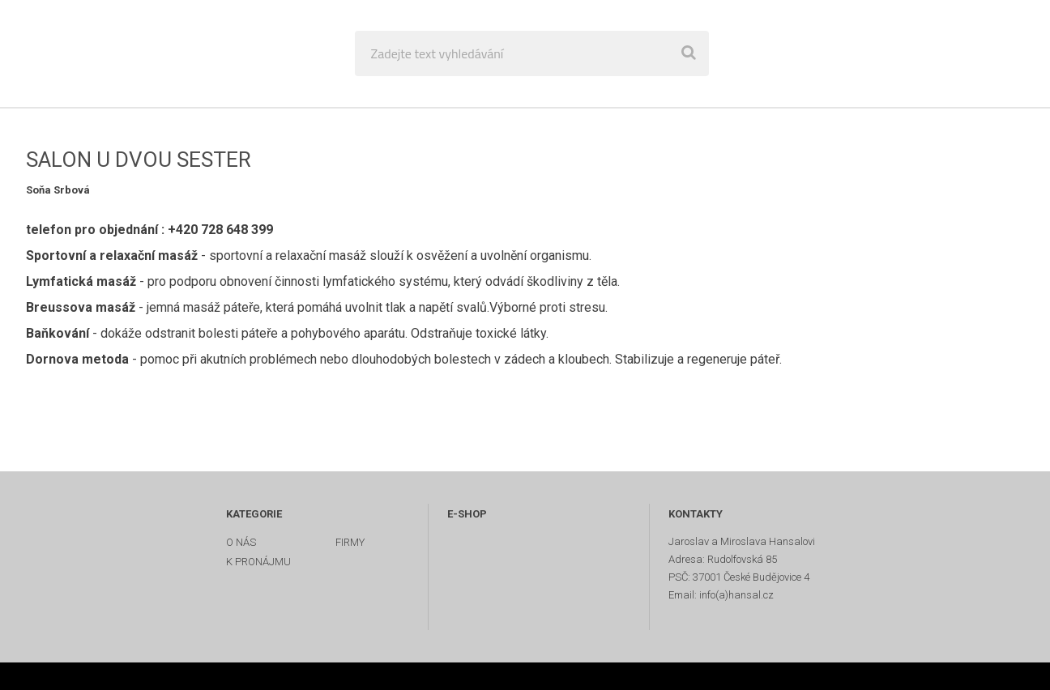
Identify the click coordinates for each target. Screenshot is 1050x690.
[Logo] (130, 53)
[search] (688, 53)
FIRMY (350, 542)
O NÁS (241, 542)
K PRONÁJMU (258, 562)
